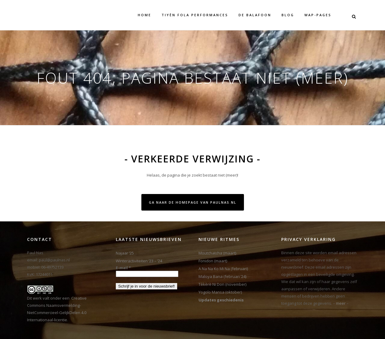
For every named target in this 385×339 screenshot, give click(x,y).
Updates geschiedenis (221, 300)
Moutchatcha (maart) (217, 253)
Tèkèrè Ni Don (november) (222, 284)
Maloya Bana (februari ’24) (222, 276)
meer (341, 303)
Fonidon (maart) (213, 260)
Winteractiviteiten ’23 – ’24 (139, 260)
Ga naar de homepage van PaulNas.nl (192, 202)
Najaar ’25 (125, 253)
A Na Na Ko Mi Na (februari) (223, 268)
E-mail (123, 267)
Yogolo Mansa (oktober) (220, 292)
